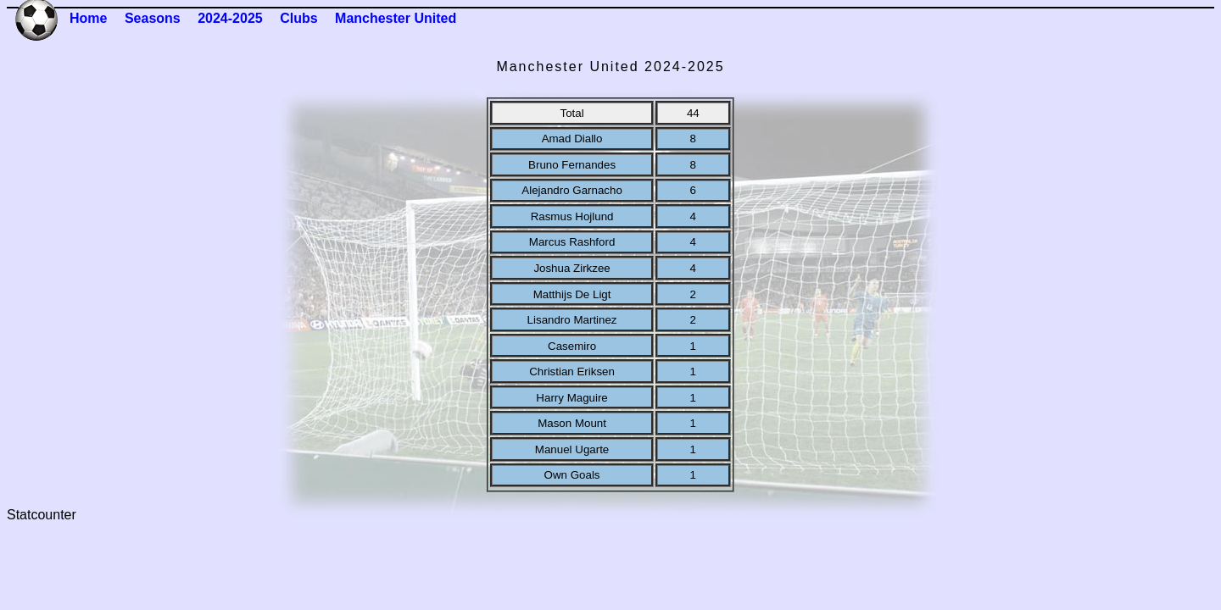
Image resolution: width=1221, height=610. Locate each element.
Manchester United (395, 18)
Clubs (298, 18)
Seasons (153, 18)
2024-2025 (230, 18)
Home (88, 18)
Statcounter (41, 514)
